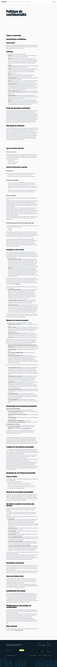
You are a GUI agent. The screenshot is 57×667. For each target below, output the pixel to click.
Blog (21, 1)
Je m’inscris (21, 650)
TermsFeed (17, 283)
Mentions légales (45, 655)
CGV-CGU (39, 655)
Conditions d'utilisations (33, 655)
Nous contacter (48, 645)
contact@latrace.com (27, 428)
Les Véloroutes (10, 1)
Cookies (50, 655)
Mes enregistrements (27, 1)
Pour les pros (17, 1)
